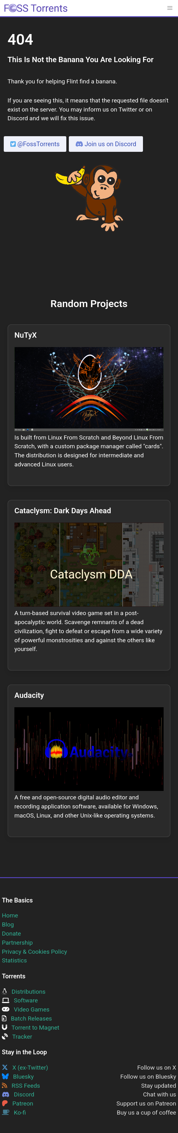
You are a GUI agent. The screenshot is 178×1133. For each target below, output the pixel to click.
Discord (18, 1094)
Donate (11, 933)
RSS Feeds (21, 1085)
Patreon (17, 1103)
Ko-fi (14, 1112)
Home (10, 915)
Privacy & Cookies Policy (34, 951)
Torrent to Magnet (30, 1027)
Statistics (14, 960)
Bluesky (18, 1076)
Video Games (25, 1009)
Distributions (23, 991)
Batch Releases (27, 1018)
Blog (8, 924)
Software (20, 1000)
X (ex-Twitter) (25, 1067)
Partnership (17, 942)
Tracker (17, 1036)
